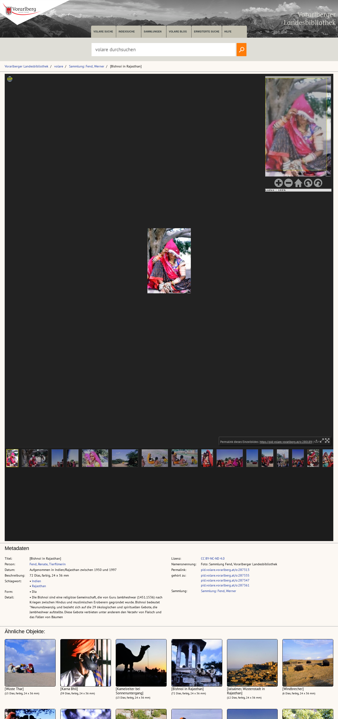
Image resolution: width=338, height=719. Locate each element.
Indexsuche (127, 31)
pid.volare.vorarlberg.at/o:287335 (225, 575)
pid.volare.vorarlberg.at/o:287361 (225, 585)
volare (58, 66)
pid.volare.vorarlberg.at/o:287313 (225, 570)
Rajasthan (39, 586)
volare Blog (178, 31)
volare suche (103, 31)
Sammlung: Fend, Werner (86, 66)
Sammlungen (152, 31)
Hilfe (228, 31)
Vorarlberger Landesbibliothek (26, 66)
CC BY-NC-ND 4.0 (213, 558)
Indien (36, 581)
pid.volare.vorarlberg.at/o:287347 (225, 580)
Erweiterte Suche (206, 31)
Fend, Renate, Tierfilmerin (48, 564)
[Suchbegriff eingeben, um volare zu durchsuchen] (164, 49)
